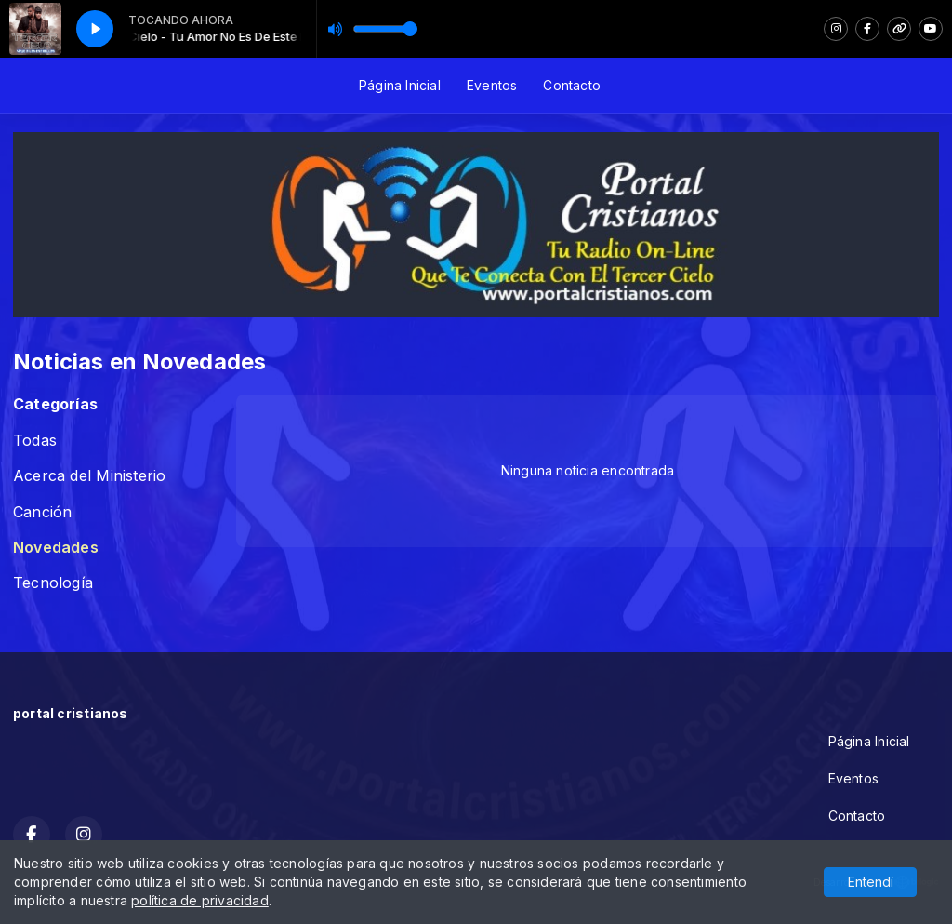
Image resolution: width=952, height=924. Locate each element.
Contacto (572, 85)
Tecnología (53, 583)
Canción (42, 512)
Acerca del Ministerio (89, 476)
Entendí (870, 882)
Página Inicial (400, 85)
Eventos (492, 85)
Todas (35, 440)
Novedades (56, 547)
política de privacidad (200, 900)
